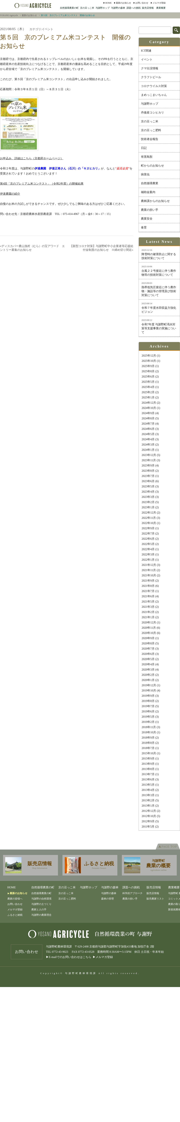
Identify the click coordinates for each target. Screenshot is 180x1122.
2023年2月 (148, 502)
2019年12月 (149, 685)
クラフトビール (151, 77)
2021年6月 (148, 596)
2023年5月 (148, 486)
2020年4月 (148, 664)
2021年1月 (148, 617)
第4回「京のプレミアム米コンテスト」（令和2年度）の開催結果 (42, 183)
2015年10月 (149, 753)
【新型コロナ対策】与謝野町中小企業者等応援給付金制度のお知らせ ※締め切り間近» (101, 248)
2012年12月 (149, 810)
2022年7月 (148, 533)
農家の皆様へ (14, 898)
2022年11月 (149, 517)
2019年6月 (148, 711)
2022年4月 (148, 549)
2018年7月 (148, 748)
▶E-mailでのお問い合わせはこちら (68, 957)
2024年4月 (148, 439)
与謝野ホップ (103, 8)
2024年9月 (148, 413)
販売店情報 (148, 8)
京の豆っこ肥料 (151, 130)
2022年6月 (148, 538)
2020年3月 (148, 669)
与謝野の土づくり (41, 904)
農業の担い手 (149, 209)
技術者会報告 (149, 139)
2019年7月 (148, 706)
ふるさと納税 (14, 915)
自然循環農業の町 (69, 8)
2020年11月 (149, 627)
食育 (144, 227)
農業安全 (146, 218)
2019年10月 (149, 690)
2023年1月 (148, 507)
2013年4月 (148, 789)
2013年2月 (148, 800)
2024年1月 (148, 449)
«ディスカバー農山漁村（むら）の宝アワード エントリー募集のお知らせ (32, 248)
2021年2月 (148, 612)
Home (108, 3)
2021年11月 (149, 570)
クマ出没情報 (149, 68)
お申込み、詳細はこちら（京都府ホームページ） (31, 158)
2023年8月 (148, 470)
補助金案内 (148, 192)
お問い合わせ (141, 3)
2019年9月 (148, 695)
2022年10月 (149, 523)
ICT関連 (146, 50)
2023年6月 (148, 481)
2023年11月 (149, 460)
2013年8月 (148, 768)
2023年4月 (148, 491)
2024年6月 (148, 428)
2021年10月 (149, 575)
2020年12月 (149, 622)
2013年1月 (148, 805)
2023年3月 (148, 496)
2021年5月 (148, 601)
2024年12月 (149, 402)
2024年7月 (148, 423)
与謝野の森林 (118, 8)
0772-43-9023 (60, 951)
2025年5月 (148, 381)
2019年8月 (148, 700)
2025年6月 (148, 376)
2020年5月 (148, 659)
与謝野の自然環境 (41, 898)
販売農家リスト (155, 898)
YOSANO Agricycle (9, 15)
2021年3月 (148, 606)
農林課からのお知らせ (155, 200)
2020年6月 (148, 653)
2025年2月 (148, 392)
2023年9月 (148, 465)
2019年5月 (148, 716)
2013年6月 (148, 779)
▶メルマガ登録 (103, 957)
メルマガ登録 (159, 3)
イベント (146, 59)
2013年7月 (148, 774)
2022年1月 (148, 559)
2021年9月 (148, 580)
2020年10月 (149, 632)
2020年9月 (148, 638)
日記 (144, 147)
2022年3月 (148, 554)
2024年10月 (149, 407)
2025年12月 (149, 355)
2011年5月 (148, 826)
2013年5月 (148, 784)
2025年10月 (149, 360)
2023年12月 (149, 455)
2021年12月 (149, 564)
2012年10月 (149, 816)
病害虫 (145, 174)
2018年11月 (149, 727)
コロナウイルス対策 (154, 86)
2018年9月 (148, 737)
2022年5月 (148, 543)
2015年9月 (148, 758)
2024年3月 (148, 444)
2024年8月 (148, 418)
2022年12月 (149, 512)
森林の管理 (107, 898)
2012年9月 (148, 821)
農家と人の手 (38, 909)
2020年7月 (148, 648)
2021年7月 (148, 591)
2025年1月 (148, 397)
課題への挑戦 (134, 8)
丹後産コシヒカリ (152, 112)
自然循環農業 (149, 183)
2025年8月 (148, 371)
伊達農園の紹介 (10, 193)
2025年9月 (148, 366)
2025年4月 (148, 386)
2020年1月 (148, 680)
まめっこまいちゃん (154, 94)
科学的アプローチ (132, 893)
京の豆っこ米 (87, 8)
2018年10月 (149, 732)
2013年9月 (148, 763)
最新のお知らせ (123, 3)
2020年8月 (148, 643)
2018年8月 (148, 742)
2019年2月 (148, 721)
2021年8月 (148, 585)
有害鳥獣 (146, 156)
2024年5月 (148, 434)
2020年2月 (148, 674)
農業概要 (161, 8)
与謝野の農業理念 (41, 915)
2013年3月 (148, 795)
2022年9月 (148, 528)
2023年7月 (148, 475)
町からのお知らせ (152, 165)
